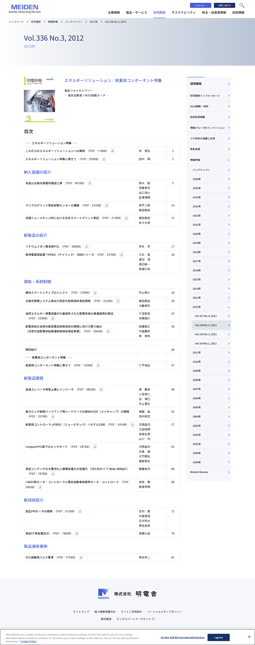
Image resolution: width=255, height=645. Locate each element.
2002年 (197, 444)
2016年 (197, 276)
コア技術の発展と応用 (202, 140)
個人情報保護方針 (105, 611)
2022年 (197, 220)
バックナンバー (201, 173)
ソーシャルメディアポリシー (165, 611)
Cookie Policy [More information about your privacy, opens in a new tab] (28, 642)
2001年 (197, 453)
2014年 (197, 294)
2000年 (197, 462)
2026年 (197, 182)
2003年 (197, 434)
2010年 (197, 369)
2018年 (197, 257)
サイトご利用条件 (131, 611)
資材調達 (106, 618)
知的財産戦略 (197, 118)
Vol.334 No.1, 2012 (206, 350)
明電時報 (195, 163)
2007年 (197, 397)
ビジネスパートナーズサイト (134, 618)
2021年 (197, 229)
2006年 (197, 406)
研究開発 (196, 84)
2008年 (197, 388)
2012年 (197, 313)
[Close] (249, 637)
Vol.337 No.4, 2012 (206, 322)
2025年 (197, 192)
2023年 (197, 210)
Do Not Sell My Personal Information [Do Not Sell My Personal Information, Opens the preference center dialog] (183, 638)
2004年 (197, 425)
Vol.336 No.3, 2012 (206, 332)
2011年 (197, 360)
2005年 (197, 416)
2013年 (197, 304)
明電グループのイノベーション (207, 129)
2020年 (197, 238)
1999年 (197, 472)
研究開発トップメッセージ (205, 96)
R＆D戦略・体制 (199, 107)
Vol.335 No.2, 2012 (206, 341)
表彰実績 (195, 152)
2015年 (197, 285)
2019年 (197, 248)
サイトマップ (81, 611)
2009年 (197, 378)
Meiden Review (199, 482)
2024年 (197, 201)
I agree (218, 638)
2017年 (197, 266)
